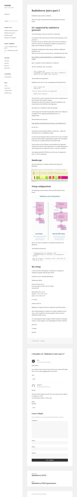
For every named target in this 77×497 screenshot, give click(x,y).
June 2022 (7, 60)
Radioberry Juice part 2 (10, 33)
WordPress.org (8, 93)
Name (34, 440)
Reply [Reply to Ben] (34, 379)
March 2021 (7, 68)
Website (34, 453)
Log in (6, 85)
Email (34, 446)
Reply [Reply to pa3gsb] (34, 407)
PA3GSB (8, 5)
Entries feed (7, 88)
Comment (35, 420)
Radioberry (7, 14)
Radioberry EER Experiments (11, 30)
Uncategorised (8, 77)
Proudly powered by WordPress (39, 494)
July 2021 (7, 63)
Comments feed (8, 90)
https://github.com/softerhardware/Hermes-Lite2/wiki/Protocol (49, 123)
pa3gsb (43, 341)
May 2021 (7, 65)
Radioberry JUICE (9, 35)
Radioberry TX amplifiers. (10, 37)
